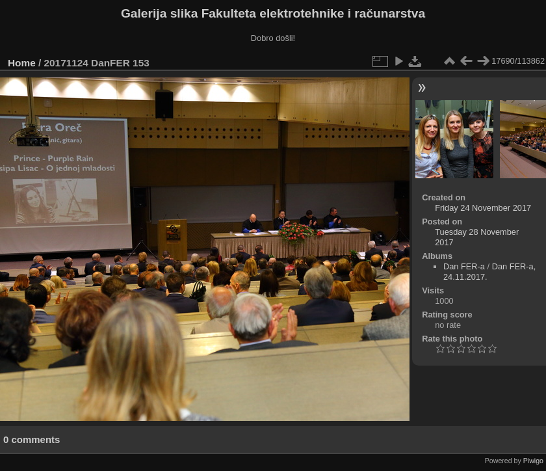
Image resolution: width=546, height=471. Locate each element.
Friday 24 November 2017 (483, 208)
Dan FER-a (464, 266)
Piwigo (533, 460)
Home (22, 62)
